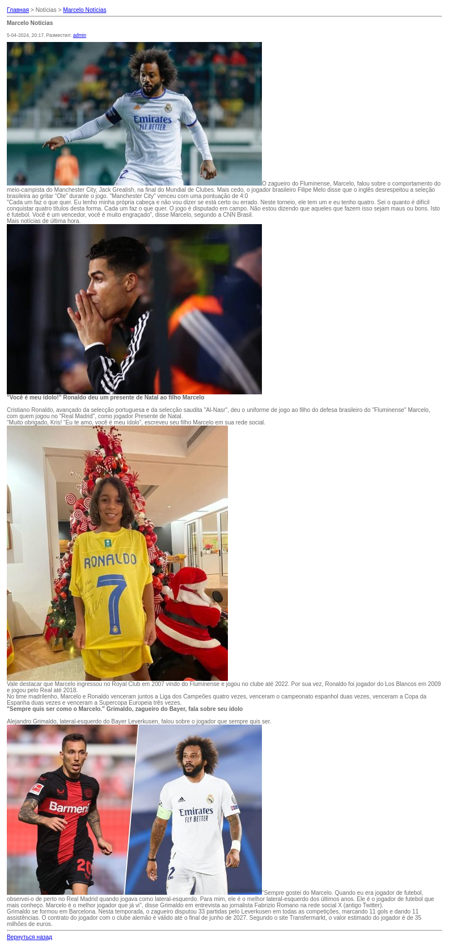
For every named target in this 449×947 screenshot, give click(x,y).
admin (79, 35)
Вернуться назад (29, 937)
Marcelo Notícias (84, 10)
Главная (18, 10)
